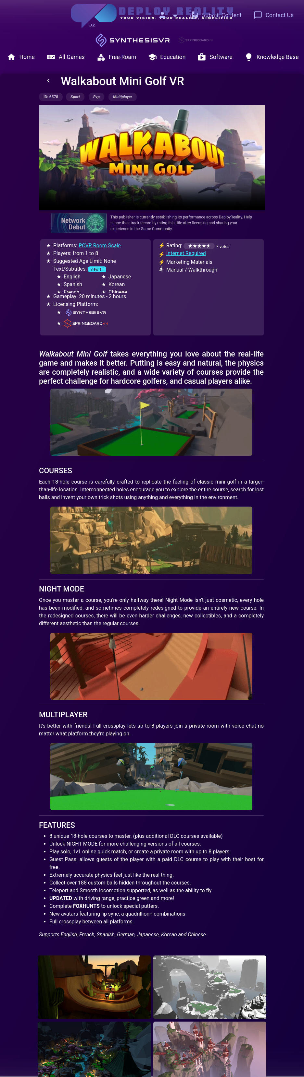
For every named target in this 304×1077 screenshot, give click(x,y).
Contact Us (273, 15)
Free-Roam (116, 57)
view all (97, 269)
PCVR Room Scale (100, 245)
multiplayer (122, 97)
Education (166, 57)
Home (20, 57)
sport (75, 97)
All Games (65, 57)
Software (214, 57)
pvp (96, 97)
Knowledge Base (271, 57)
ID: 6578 (51, 97)
